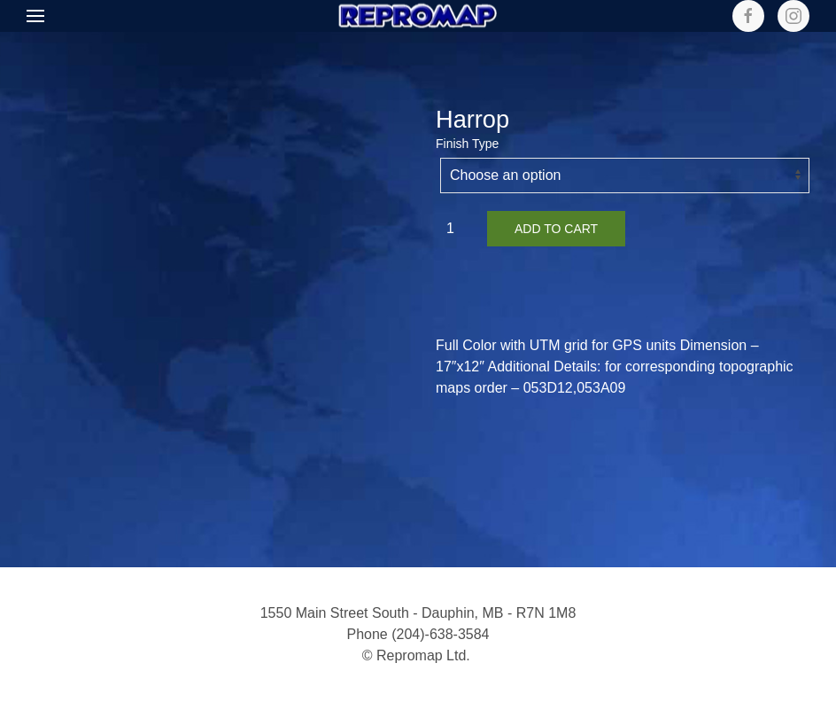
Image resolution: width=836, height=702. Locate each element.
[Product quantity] (457, 228)
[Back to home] (418, 16)
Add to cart (556, 229)
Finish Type (467, 143)
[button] (35, 16)
